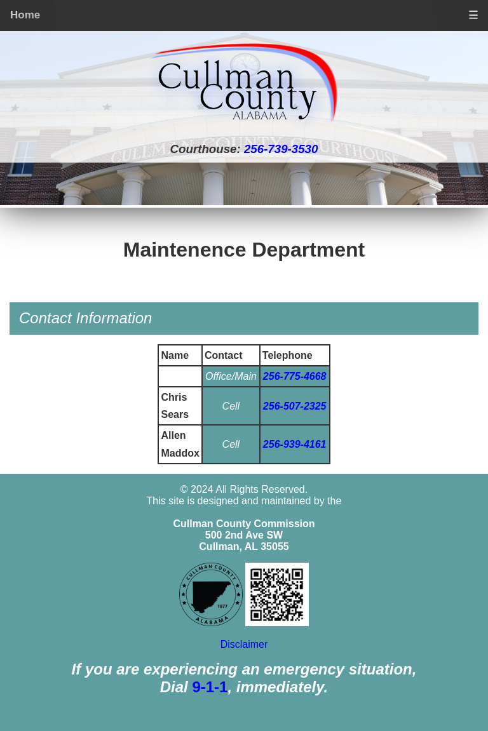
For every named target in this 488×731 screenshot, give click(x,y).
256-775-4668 (295, 376)
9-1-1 (209, 686)
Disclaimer (244, 644)
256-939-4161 (295, 444)
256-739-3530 (281, 149)
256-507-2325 (295, 406)
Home (25, 15)
